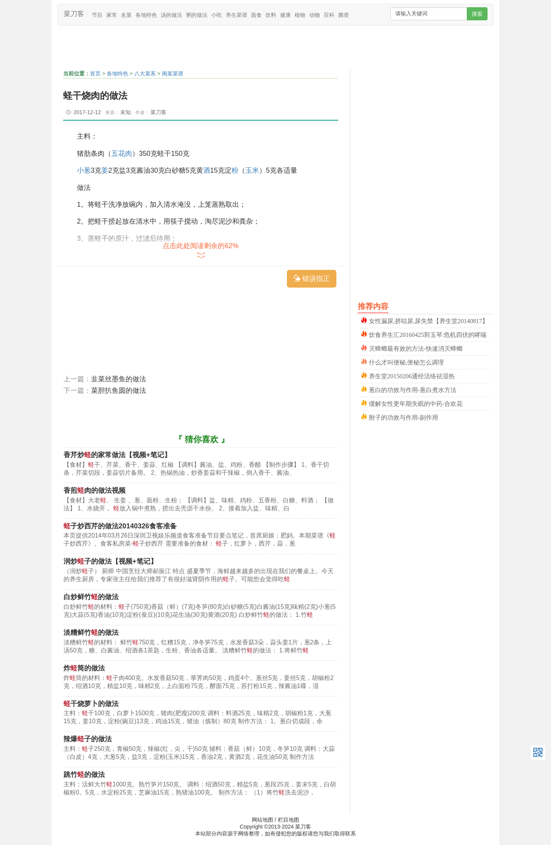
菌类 (343, 15)
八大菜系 (145, 73)
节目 (97, 15)
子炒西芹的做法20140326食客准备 (120, 526)
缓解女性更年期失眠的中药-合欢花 (416, 403)
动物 (314, 15)
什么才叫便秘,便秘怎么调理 (406, 361)
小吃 (216, 15)
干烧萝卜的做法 (91, 704)
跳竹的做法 (84, 774)
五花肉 (121, 153)
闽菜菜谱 (172, 73)
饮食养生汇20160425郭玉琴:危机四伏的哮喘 (428, 334)
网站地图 (262, 820)
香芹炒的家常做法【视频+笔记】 (117, 455)
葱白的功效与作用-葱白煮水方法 (412, 389)
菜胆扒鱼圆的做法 (118, 390)
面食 (256, 15)
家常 (111, 15)
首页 (95, 73)
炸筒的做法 (84, 668)
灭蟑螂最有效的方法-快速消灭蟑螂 (416, 347)
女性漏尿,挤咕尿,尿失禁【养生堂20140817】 (428, 320)
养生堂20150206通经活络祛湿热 (412, 375)
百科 (329, 15)
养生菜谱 (236, 15)
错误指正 (311, 279)
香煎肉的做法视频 (95, 490)
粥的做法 (196, 15)
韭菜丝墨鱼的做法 (118, 379)
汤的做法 (171, 15)
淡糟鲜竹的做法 (91, 632)
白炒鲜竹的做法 (91, 597)
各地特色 (146, 15)
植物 (300, 15)
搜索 (477, 14)
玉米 (252, 170)
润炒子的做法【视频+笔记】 (110, 561)
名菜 (126, 15)
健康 (285, 15)
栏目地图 (288, 820)
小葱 (84, 170)
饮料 (271, 15)
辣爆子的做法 (88, 739)
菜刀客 (74, 14)
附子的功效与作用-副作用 (403, 416)
